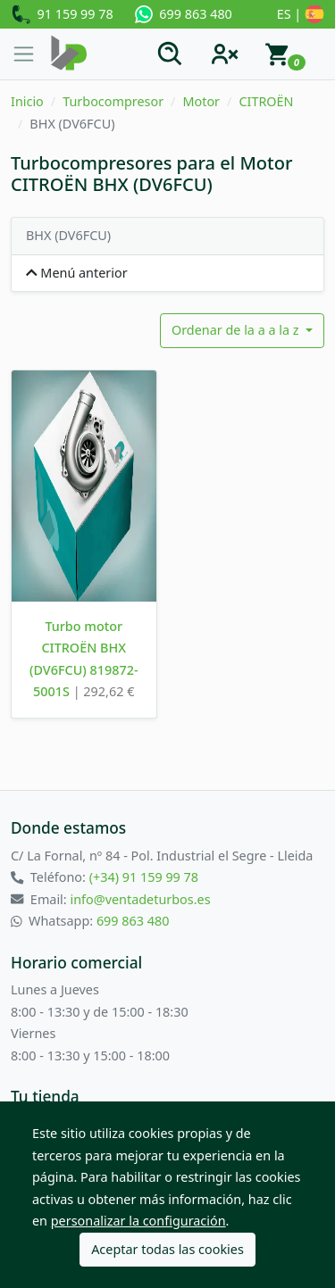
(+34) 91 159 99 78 (143, 876)
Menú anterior (77, 272)
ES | (300, 15)
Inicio (27, 101)
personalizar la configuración (138, 1220)
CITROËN (266, 101)
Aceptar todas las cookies (167, 1249)
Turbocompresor (113, 101)
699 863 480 (183, 14)
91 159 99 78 (62, 15)
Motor (201, 101)
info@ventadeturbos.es (140, 899)
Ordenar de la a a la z (237, 329)
